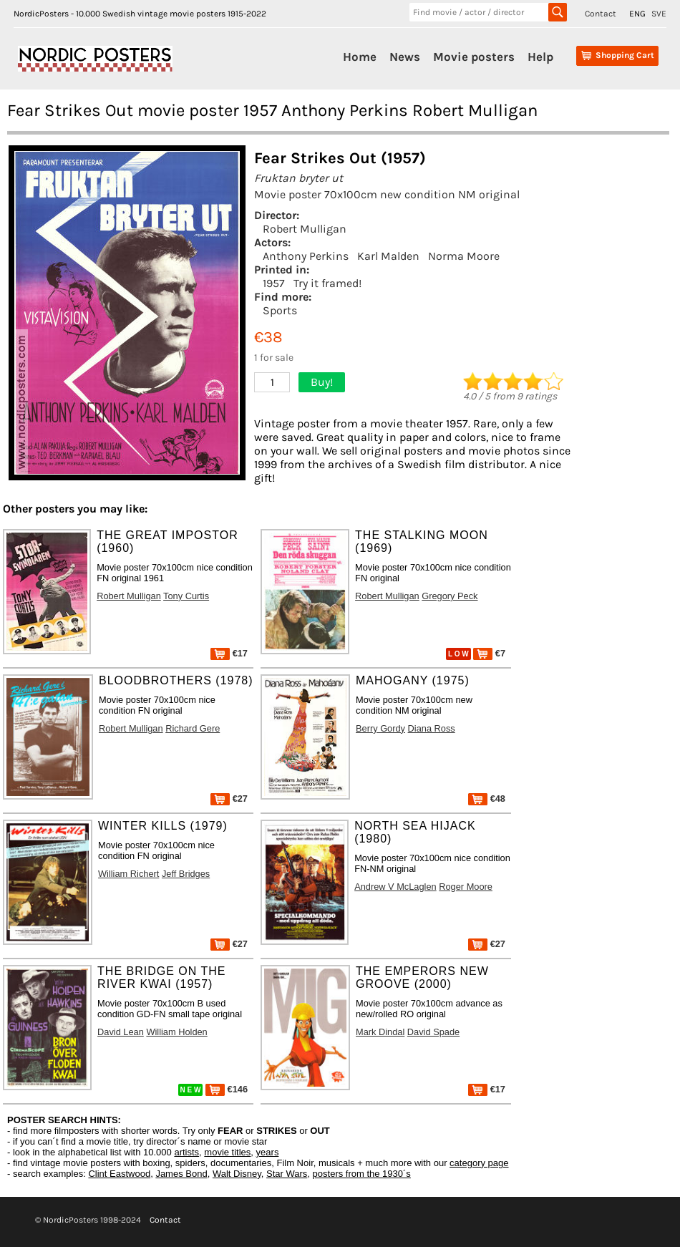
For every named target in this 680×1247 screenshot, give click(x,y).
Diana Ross (431, 728)
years (267, 1152)
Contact (600, 14)
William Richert (128, 873)
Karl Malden (388, 256)
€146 (226, 1089)
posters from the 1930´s (362, 1173)
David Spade (433, 1032)
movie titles (227, 1152)
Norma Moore (464, 256)
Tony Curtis (186, 596)
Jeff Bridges (186, 873)
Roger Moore (465, 886)
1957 (274, 283)
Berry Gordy (380, 728)
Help (540, 56)
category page (479, 1163)
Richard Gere (192, 728)
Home (360, 56)
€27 (229, 798)
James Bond (181, 1173)
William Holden (176, 1032)
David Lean (120, 1032)
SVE (658, 14)
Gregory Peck (449, 596)
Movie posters (474, 56)
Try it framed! (327, 283)
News (404, 56)
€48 (486, 798)
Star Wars (286, 1173)
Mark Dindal (380, 1032)
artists (186, 1152)
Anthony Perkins (306, 256)
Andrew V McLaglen (395, 886)
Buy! (322, 382)
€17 (229, 653)
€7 (489, 653)
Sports (280, 310)
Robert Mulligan (304, 229)
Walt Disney (237, 1173)
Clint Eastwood (119, 1173)
